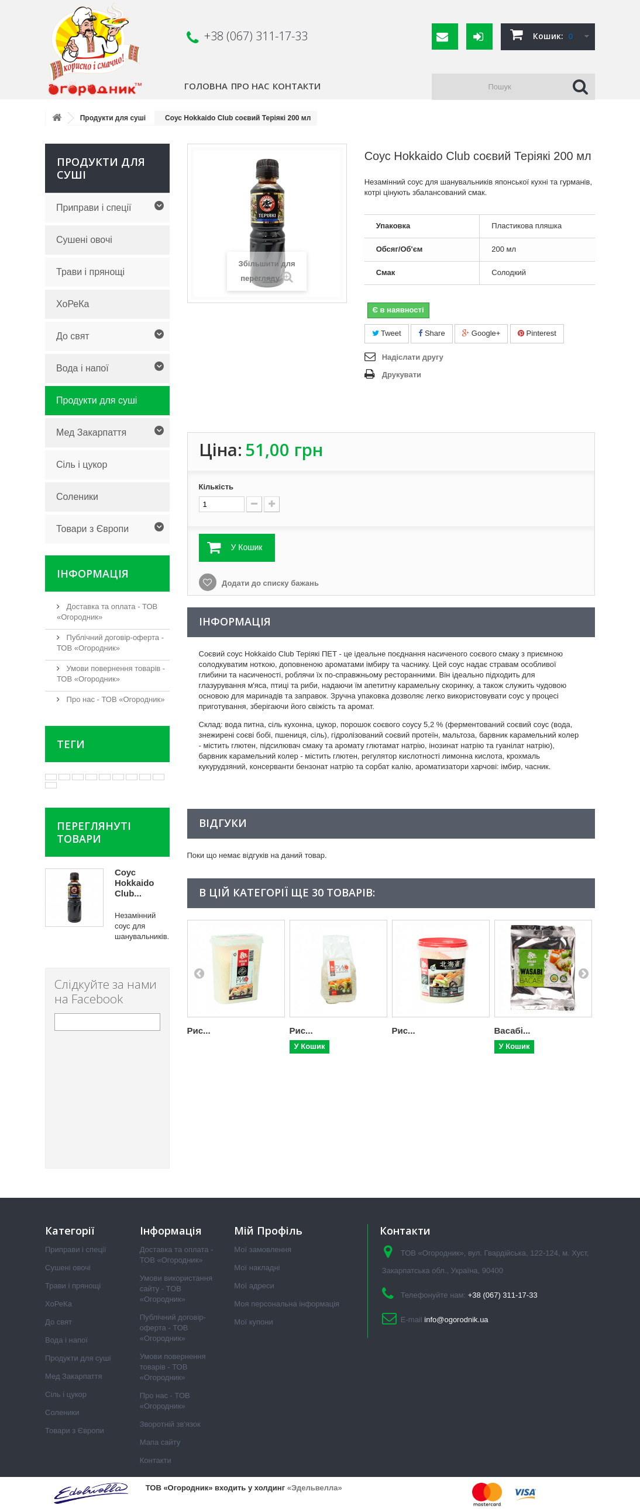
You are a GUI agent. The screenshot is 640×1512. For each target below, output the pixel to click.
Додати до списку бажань (269, 583)
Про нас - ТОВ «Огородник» (114, 699)
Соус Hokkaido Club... (134, 882)
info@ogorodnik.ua (456, 1319)
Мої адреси (254, 1285)
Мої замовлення (262, 1249)
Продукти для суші (96, 400)
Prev (199, 973)
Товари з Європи (92, 529)
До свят (73, 336)
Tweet (386, 333)
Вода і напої (82, 368)
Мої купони (253, 1322)
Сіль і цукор (81, 465)
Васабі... (512, 1030)
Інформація (93, 573)
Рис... (199, 1030)
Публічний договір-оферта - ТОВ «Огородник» (173, 1328)
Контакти (297, 86)
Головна (206, 86)
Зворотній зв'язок (170, 1424)
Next (583, 973)
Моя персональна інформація (286, 1303)
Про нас (250, 86)
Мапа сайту (160, 1442)
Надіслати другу (412, 357)
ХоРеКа (72, 304)
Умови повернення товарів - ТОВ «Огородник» (173, 1367)
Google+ (481, 333)
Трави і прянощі (90, 272)
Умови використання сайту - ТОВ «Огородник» (176, 1289)
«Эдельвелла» (314, 1487)
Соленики (77, 497)
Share (431, 333)
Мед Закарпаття (91, 432)
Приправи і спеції (93, 208)
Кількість (216, 486)
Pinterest (537, 333)
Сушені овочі (84, 240)
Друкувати (401, 374)
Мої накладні (257, 1267)
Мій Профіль (268, 1230)
